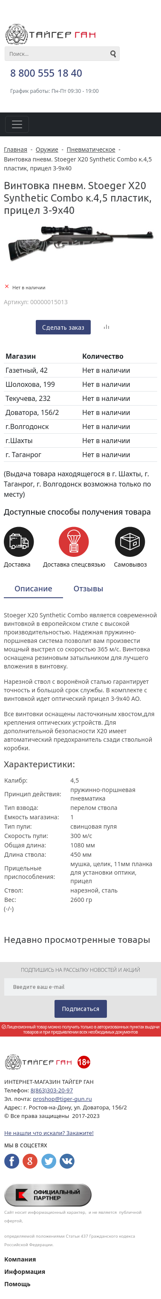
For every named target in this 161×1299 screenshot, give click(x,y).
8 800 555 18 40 (46, 73)
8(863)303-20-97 (52, 1090)
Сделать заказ (63, 327)
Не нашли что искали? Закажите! (49, 1133)
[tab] (33, 589)
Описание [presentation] (33, 588)
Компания (20, 1259)
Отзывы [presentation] (89, 588)
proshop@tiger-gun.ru (62, 1099)
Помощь (17, 1284)
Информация (24, 1271)
